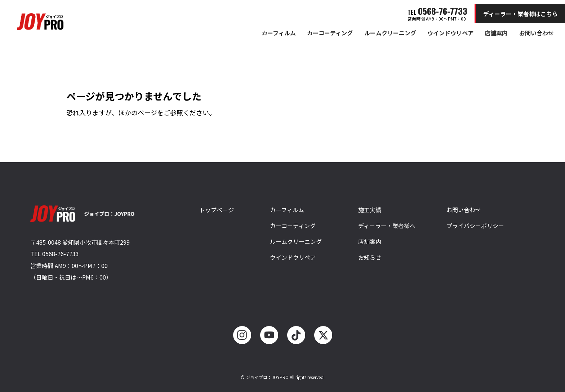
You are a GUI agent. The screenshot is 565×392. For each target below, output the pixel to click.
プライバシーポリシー (475, 225)
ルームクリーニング (390, 32)
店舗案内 (496, 32)
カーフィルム (279, 32)
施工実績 (369, 209)
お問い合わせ (536, 32)
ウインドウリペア (450, 32)
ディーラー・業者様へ (386, 225)
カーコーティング (330, 32)
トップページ (216, 209)
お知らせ (369, 257)
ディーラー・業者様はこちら (520, 14)
